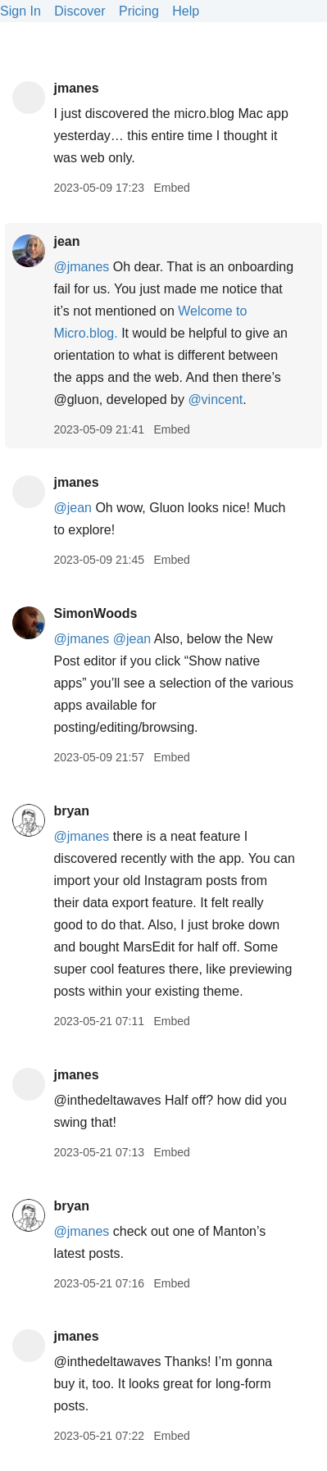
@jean (72, 508)
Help (185, 11)
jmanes (75, 88)
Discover (79, 11)
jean (66, 241)
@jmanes (81, 267)
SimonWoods (95, 613)
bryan (71, 811)
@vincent (215, 399)
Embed (171, 187)
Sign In (20, 11)
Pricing (139, 11)
